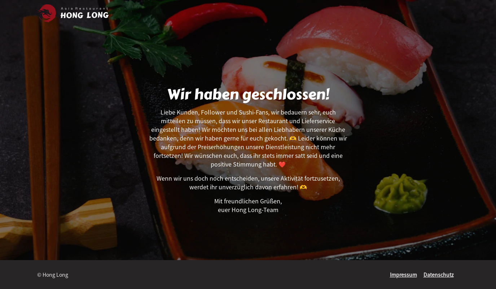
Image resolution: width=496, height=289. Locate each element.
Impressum (403, 274)
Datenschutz (438, 274)
